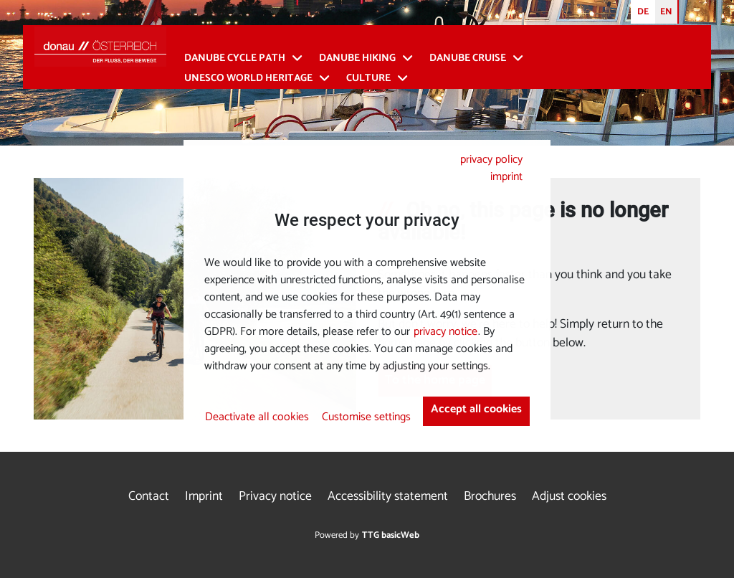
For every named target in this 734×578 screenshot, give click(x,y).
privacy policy (491, 159)
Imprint (204, 496)
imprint (506, 176)
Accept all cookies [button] (476, 409)
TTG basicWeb (390, 535)
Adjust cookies (569, 496)
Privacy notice (275, 496)
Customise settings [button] (366, 417)
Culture (368, 78)
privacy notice (445, 331)
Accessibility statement (388, 496)
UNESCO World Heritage (248, 78)
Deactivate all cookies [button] (257, 417)
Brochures (490, 496)
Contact (148, 496)
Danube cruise (467, 58)
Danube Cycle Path (234, 58)
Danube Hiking (357, 58)
